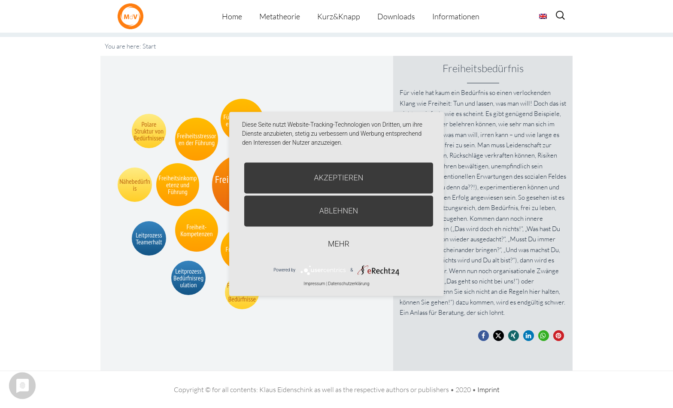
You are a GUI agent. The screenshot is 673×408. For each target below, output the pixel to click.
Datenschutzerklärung (349, 283)
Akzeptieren (339, 177)
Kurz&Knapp (338, 16)
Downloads (396, 16)
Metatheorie (279, 16)
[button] (483, 335)
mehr (338, 243)
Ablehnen (338, 210)
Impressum (314, 283)
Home (232, 16)
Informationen (455, 16)
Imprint (488, 389)
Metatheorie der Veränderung (132, 16)
